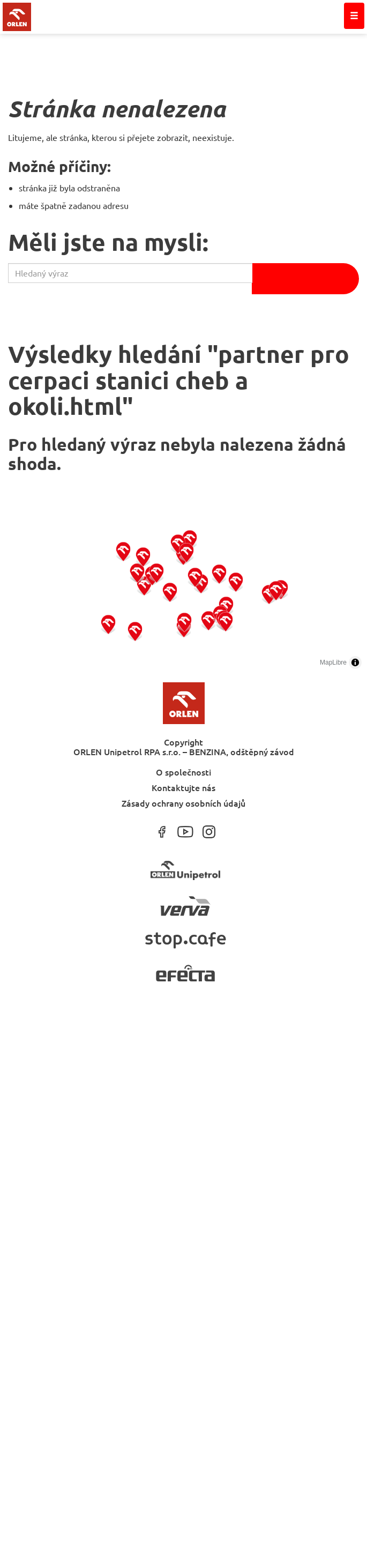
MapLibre (333, 662)
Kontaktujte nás (183, 787)
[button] (108, 624)
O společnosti (183, 771)
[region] (183, 593)
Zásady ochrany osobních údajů (183, 802)
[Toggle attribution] (355, 662)
